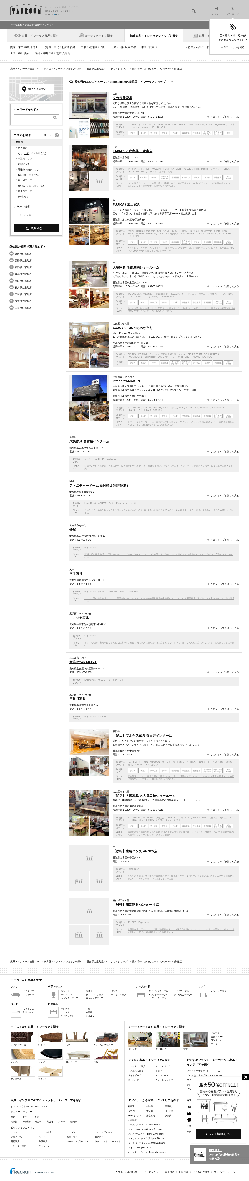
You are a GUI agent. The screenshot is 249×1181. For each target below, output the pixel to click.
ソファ (14, 1132)
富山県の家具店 (23, 280)
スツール (65, 991)
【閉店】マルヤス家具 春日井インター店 (142, 735)
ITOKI (166, 169)
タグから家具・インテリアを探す (149, 1060)
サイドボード (134, 1075)
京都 (133, 47)
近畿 (113, 47)
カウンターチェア (69, 998)
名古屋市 (22, 148)
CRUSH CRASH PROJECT (185, 231)
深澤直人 (169, 1106)
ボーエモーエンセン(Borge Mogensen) (147, 1152)
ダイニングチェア (94, 994)
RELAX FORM (195, 354)
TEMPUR (138, 764)
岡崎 (21, 185)
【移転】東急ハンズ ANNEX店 (135, 851)
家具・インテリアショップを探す (156, 35)
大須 (26, 153)
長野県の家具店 (23, 260)
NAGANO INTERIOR (175, 124)
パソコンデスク (218, 991)
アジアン (23, 1056)
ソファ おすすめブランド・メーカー (204, 1071)
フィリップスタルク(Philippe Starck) (146, 1138)
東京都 (14, 1121)
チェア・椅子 (45, 1132)
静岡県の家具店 (23, 253)
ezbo (196, 169)
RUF (147, 169)
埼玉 (35, 47)
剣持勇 (149, 1106)
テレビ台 (65, 1009)
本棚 (88, 1009)
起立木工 (178, 820)
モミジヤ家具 (79, 618)
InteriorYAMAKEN (126, 381)
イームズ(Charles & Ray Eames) (144, 1124)
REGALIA (174, 294)
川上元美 (169, 1111)
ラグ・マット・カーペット (108, 1141)
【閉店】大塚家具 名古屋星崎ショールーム (144, 796)
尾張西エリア (25, 191)
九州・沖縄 (41, 53)
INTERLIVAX (158, 127)
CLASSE (132, 410)
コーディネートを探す (98, 35)
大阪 (121, 47)
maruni (135, 127)
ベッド (42, 1137)
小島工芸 (160, 817)
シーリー (88, 459)
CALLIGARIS (163, 231)
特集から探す (196, 47)
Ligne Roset (90, 503)
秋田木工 (147, 294)
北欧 (78, 1039)
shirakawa (205, 407)
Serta (160, 124)
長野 (103, 47)
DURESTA (148, 817)
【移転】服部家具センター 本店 (136, 904)
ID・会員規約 (167, 1172)
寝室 (195, 1041)
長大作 (131, 1111)
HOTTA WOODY (215, 762)
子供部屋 (215, 1033)
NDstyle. (183, 407)
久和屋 (209, 124)
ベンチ (114, 991)
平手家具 (75, 573)
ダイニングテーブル (158, 991)
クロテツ (102, 591)
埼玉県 (38, 1121)
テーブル (71, 1132)
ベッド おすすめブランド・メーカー (204, 1075)
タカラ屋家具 (122, 98)
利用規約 (183, 1172)
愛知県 (73, 1121)
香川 (20, 53)
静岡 (97, 47)
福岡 (53, 53)
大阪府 (50, 1121)
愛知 (91, 47)
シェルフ (90, 1016)
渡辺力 (149, 1111)
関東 (13, 47)
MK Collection (134, 407)
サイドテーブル (181, 991)
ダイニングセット (103, 1132)
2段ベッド (28, 1012)
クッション (44, 1146)
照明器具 (15, 1141)
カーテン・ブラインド (78, 1141)
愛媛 (26, 53)
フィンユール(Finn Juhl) (139, 1147)
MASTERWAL (187, 233)
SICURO (157, 410)
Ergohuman (220, 124)
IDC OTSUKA (134, 294)
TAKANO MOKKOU (207, 233)
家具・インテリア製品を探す (40, 35)
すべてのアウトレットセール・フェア (29, 1106)
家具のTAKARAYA (83, 662)
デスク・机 (16, 1137)
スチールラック (163, 1066)
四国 (13, 53)
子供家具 (43, 1141)
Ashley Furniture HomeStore (141, 231)
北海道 (65, 47)
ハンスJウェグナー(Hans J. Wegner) (146, 1134)
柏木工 (202, 294)
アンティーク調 (23, 1039)
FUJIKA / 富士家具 (126, 204)
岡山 (157, 47)
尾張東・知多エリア (28, 169)
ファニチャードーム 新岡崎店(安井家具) (98, 485)
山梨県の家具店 (23, 307)
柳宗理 (131, 1106)
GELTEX (132, 354)
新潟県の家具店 (23, 267)
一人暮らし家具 (135, 1071)
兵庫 (127, 47)
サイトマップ (148, 1172)
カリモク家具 (165, 171)
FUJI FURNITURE (180, 357)
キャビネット (67, 1016)
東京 (20, 47)
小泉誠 (168, 1115)
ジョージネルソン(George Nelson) (145, 1129)
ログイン (216, 11)
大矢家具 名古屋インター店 (89, 441)
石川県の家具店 (23, 287)
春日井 (22, 175)
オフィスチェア (118, 994)
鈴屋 (72, 529)
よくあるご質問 (201, 1172)
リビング (140, 1041)
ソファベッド (29, 994)
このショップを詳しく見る (224, 116)
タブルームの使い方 (126, 1172)
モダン (50, 1056)
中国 (144, 47)
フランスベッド (135, 169)
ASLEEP (132, 124)
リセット (48, 135)
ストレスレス (168, 762)
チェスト (65, 1012)
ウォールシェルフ (164, 1080)
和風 (106, 1056)
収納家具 (99, 1137)
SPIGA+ (147, 407)
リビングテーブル (157, 998)
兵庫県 (61, 1121)
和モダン (50, 1073)
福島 (72, 47)
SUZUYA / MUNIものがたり (133, 328)
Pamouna (145, 127)
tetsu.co (123, 591)
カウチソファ (29, 991)
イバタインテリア (147, 124)
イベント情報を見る (218, 1134)
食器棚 (89, 1012)
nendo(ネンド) (135, 1115)
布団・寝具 (72, 1137)
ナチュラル (23, 1073)
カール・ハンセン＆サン (147, 296)
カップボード (162, 1075)
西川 (183, 294)
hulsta (217, 231)
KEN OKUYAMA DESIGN (151, 820)
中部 (83, 47)
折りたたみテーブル (183, 994)
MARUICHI (176, 169)
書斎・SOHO (217, 1036)
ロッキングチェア (94, 998)
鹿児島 (66, 53)
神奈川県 (27, 1121)
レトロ (50, 1039)
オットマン (66, 994)
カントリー (78, 1056)
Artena (168, 820)
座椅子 (89, 991)
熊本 (59, 53)
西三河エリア (25, 180)
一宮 (21, 196)
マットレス (28, 1009)
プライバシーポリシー (226, 1172)
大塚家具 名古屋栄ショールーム (136, 267)
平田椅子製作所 (168, 354)
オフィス (215, 1043)
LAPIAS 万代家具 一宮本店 (132, 151)
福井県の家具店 (23, 301)
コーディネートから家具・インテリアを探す (156, 1027)
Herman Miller (160, 294)
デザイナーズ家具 (136, 1066)
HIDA (190, 124)
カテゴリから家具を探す (26, 980)
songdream (206, 231)
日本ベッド (216, 169)
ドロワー (159, 1071)
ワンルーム (216, 1040)
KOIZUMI (156, 169)
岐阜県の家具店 (23, 274)
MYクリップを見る (234, 47)
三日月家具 (77, 698)
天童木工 (213, 817)
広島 (151, 47)
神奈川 (28, 47)
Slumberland (168, 296)
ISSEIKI (157, 407)
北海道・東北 (51, 47)
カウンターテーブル (158, 994)
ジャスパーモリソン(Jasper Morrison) (146, 1143)
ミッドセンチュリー (106, 1039)
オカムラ (192, 294)
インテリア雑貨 (18, 1146)
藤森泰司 (150, 1115)
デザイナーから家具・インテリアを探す (153, 1100)
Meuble (204, 169)
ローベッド (133, 1080)
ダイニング (168, 1041)
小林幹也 (132, 1120)
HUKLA (201, 762)
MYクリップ (233, 11)
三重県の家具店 (23, 294)
